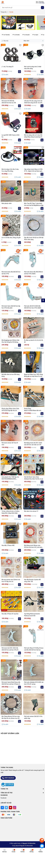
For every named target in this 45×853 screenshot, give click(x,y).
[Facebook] (2, 807)
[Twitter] (6, 807)
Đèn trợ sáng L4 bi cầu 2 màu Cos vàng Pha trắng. (10, 170)
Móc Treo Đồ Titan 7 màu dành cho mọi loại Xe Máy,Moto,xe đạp (33, 204)
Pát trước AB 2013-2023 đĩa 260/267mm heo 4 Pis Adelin (32, 307)
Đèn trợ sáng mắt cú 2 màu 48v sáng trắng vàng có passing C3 (33, 136)
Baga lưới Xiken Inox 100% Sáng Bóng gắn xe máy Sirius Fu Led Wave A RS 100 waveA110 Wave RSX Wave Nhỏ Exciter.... (33, 375)
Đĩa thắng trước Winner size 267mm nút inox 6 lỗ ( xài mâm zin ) (33, 546)
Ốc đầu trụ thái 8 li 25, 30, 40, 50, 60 (33, 341)
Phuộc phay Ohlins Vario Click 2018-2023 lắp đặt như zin (10, 409)
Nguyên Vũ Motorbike (26, 845)
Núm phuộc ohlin (7, 203)
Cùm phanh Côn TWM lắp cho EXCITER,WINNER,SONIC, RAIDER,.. (10, 478)
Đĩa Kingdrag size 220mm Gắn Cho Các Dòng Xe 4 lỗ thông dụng (10, 341)
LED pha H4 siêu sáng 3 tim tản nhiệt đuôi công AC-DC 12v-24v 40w (33, 102)
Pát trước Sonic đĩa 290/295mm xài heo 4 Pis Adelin (33, 272)
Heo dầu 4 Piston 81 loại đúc (10, 614)
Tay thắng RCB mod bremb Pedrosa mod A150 (32, 614)
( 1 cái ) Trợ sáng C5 (7, 66)
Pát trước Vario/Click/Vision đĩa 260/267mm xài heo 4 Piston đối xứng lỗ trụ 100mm (11, 683)
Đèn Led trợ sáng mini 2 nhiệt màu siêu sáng (32, 67)
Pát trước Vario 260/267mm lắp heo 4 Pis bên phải (11, 307)
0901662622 (8, 778)
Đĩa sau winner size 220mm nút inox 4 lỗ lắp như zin (11, 580)
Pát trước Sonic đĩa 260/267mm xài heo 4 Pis (11, 272)
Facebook (3, 798)
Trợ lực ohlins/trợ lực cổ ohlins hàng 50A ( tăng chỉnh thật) (10, 512)
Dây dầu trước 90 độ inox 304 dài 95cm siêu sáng (33, 238)
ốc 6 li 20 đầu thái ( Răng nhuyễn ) (11, 238)
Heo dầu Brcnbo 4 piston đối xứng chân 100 (32, 580)
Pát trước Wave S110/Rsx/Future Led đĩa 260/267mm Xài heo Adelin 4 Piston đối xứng (33, 649)
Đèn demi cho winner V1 (31, 511)
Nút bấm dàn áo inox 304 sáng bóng (10, 375)
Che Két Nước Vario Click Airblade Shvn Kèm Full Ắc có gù (33, 478)
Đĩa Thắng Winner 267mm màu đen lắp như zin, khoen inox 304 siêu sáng (11, 717)
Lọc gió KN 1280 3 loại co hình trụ (10, 136)
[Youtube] (10, 807)
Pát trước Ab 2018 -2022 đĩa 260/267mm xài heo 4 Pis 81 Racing (10, 649)
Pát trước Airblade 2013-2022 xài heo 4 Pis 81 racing (33, 683)
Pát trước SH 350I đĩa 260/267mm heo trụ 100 (9, 101)
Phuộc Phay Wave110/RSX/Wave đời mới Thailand (32, 409)
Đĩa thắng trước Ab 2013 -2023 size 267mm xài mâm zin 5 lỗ (33, 443)
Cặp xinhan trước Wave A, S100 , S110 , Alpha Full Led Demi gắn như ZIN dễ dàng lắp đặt (33, 170)
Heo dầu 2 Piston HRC (8, 545)
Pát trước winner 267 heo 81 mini (10, 443)
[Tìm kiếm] (42, 7)
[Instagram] (14, 807)
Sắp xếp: (5, 40)
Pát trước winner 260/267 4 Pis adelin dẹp (33, 717)
